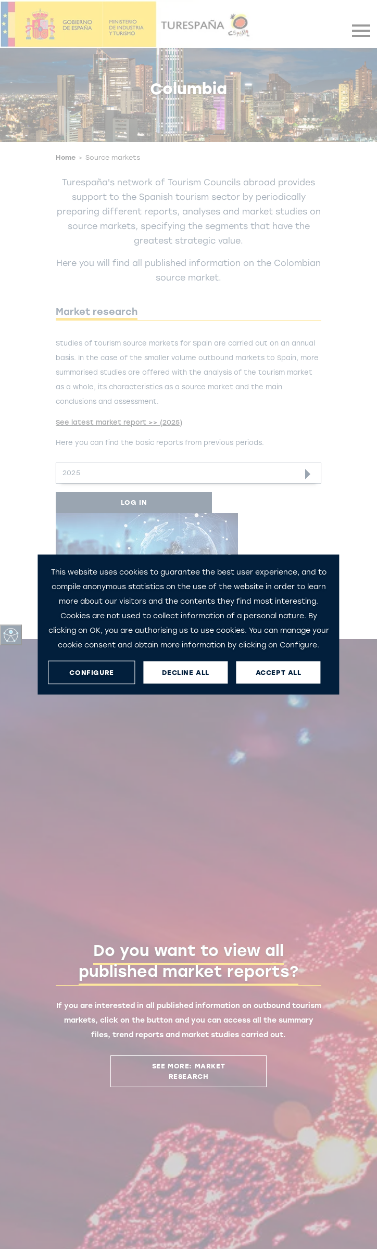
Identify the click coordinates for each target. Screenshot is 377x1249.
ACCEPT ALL (278, 672)
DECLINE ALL (185, 672)
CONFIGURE (91, 672)
